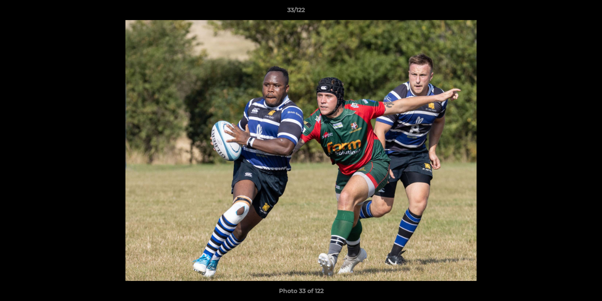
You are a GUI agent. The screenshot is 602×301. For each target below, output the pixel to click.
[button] (567, 12)
